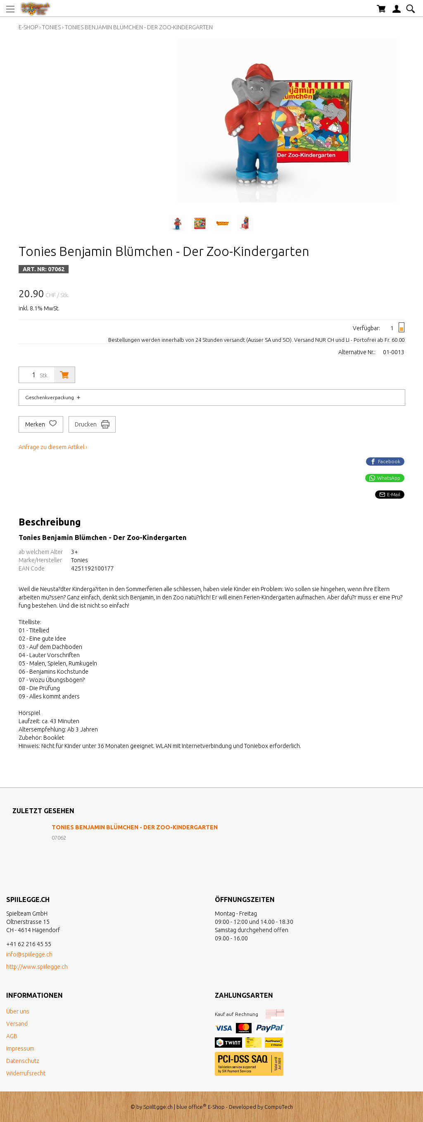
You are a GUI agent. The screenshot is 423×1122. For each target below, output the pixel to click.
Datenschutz (22, 1061)
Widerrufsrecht (25, 1073)
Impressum (20, 1048)
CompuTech (278, 1107)
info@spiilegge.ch (29, 954)
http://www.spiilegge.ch (37, 966)
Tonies (51, 27)
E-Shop (28, 27)
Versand (17, 1023)
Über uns (17, 1011)
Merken (41, 424)
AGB (11, 1036)
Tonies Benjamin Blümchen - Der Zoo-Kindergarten (139, 27)
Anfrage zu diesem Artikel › (53, 447)
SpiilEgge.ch (158, 1107)
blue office (191, 1107)
